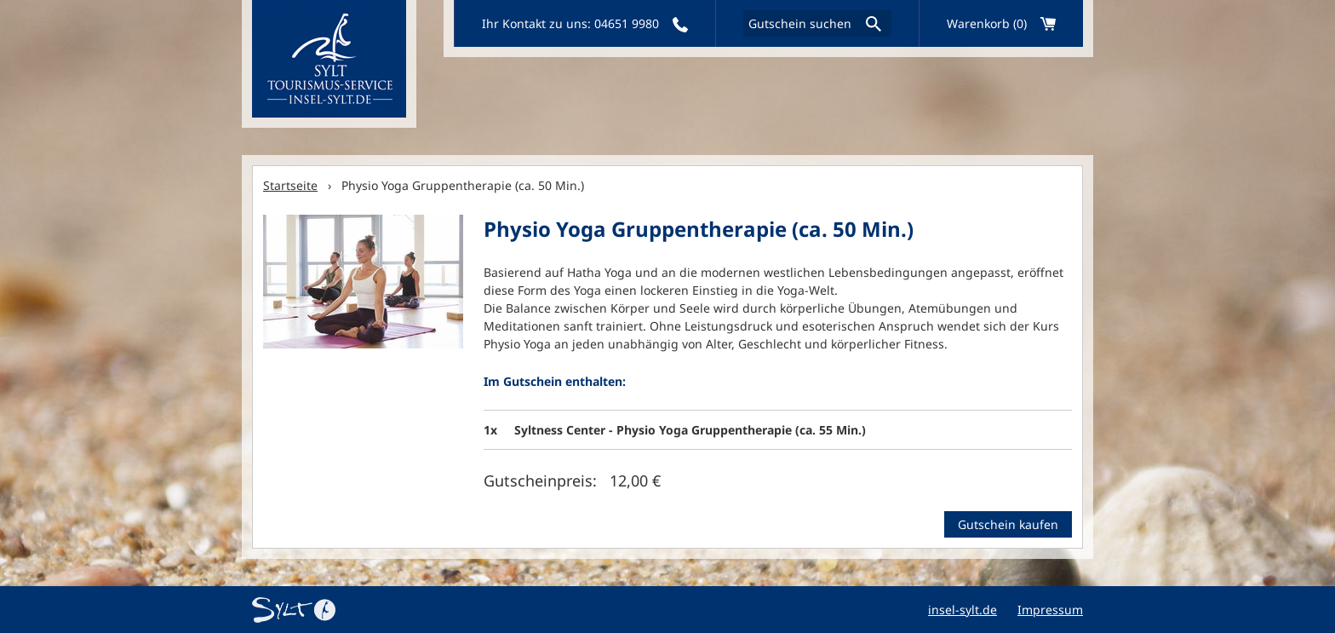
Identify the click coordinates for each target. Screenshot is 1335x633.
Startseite (290, 185)
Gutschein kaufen (1008, 524)
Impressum (1050, 609)
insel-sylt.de (962, 609)
